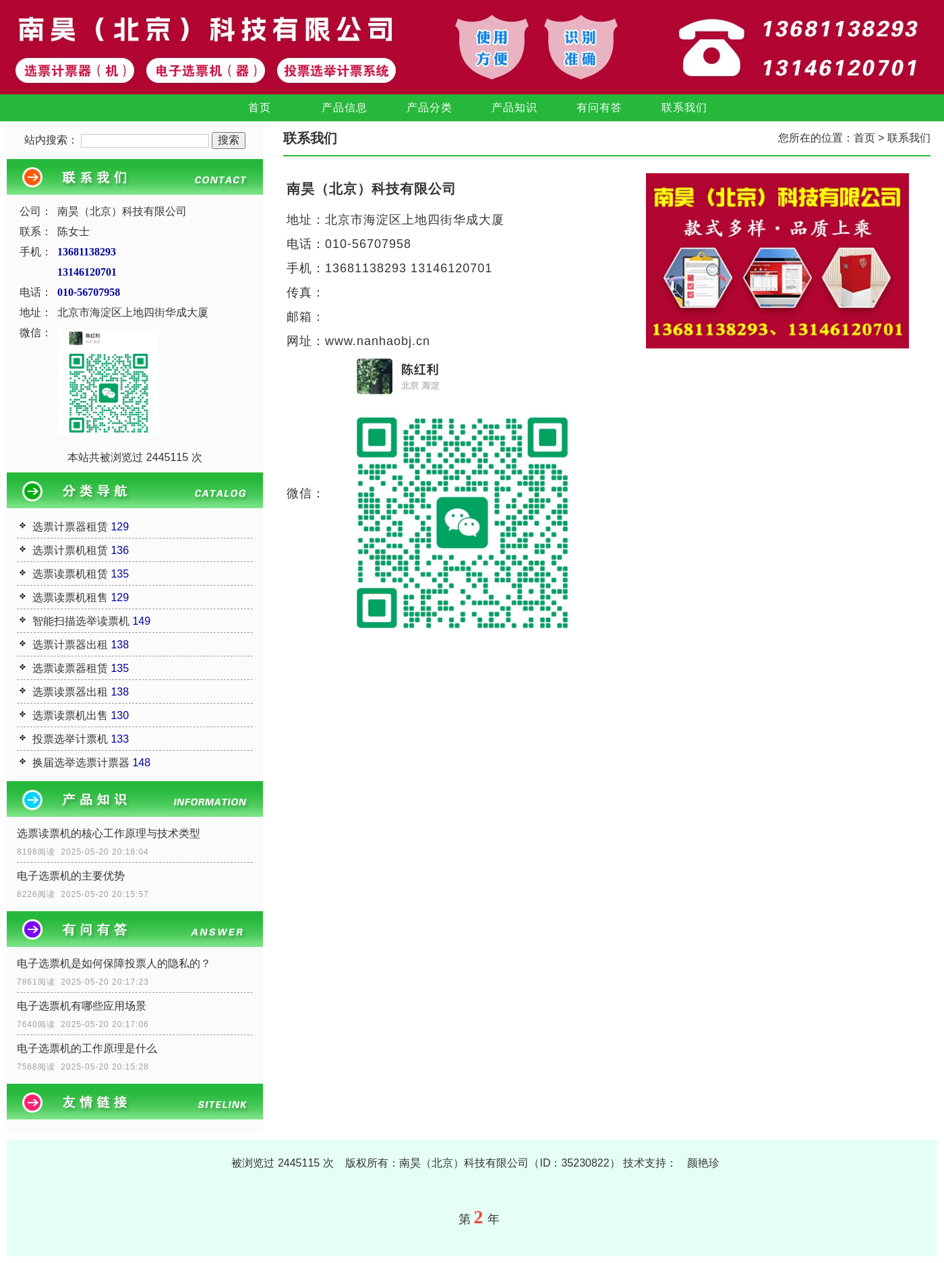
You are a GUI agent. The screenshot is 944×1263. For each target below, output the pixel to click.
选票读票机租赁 (70, 574)
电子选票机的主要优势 (71, 876)
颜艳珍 (703, 1163)
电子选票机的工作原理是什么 (87, 1048)
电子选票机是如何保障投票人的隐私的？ (114, 963)
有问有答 (599, 107)
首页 (259, 107)
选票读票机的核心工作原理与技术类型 (108, 833)
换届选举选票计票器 (80, 762)
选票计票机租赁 (70, 550)
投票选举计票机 (70, 739)
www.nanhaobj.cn (377, 341)
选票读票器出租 (70, 692)
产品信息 (344, 107)
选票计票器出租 (70, 644)
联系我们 (684, 107)
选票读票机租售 (70, 597)
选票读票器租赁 (70, 668)
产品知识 (514, 107)
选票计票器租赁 (70, 526)
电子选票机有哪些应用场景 (81, 1006)
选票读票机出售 (70, 715)
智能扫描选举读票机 (80, 621)
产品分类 (429, 107)
